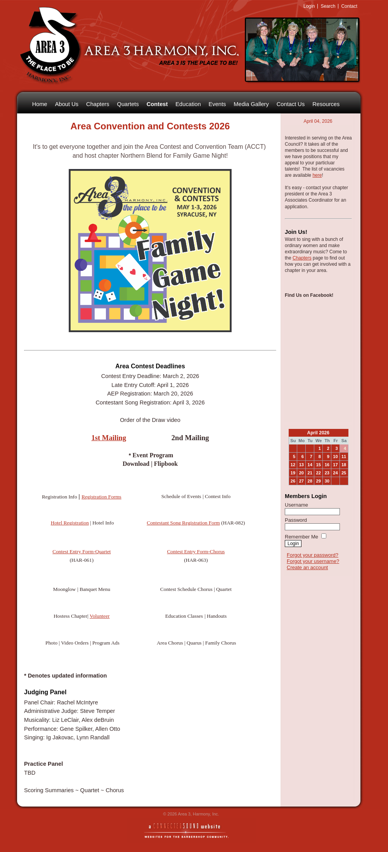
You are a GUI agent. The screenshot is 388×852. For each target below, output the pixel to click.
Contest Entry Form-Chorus (196, 551)
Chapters (302, 258)
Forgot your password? (312, 555)
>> (334, 433)
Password (296, 520)
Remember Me (301, 537)
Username (296, 505)
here (317, 175)
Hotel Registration (70, 523)
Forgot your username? (313, 561)
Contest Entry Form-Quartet (81, 551)
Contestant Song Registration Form (183, 523)
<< (302, 433)
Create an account (307, 567)
